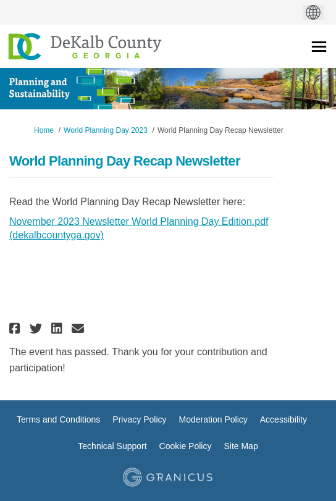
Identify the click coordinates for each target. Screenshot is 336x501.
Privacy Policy (139, 419)
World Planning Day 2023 (106, 130)
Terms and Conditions (58, 419)
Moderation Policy (213, 419)
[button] (16, 328)
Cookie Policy (185, 446)
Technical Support (112, 446)
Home (44, 130)
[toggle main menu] (319, 46)
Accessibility (283, 419)
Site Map (241, 446)
